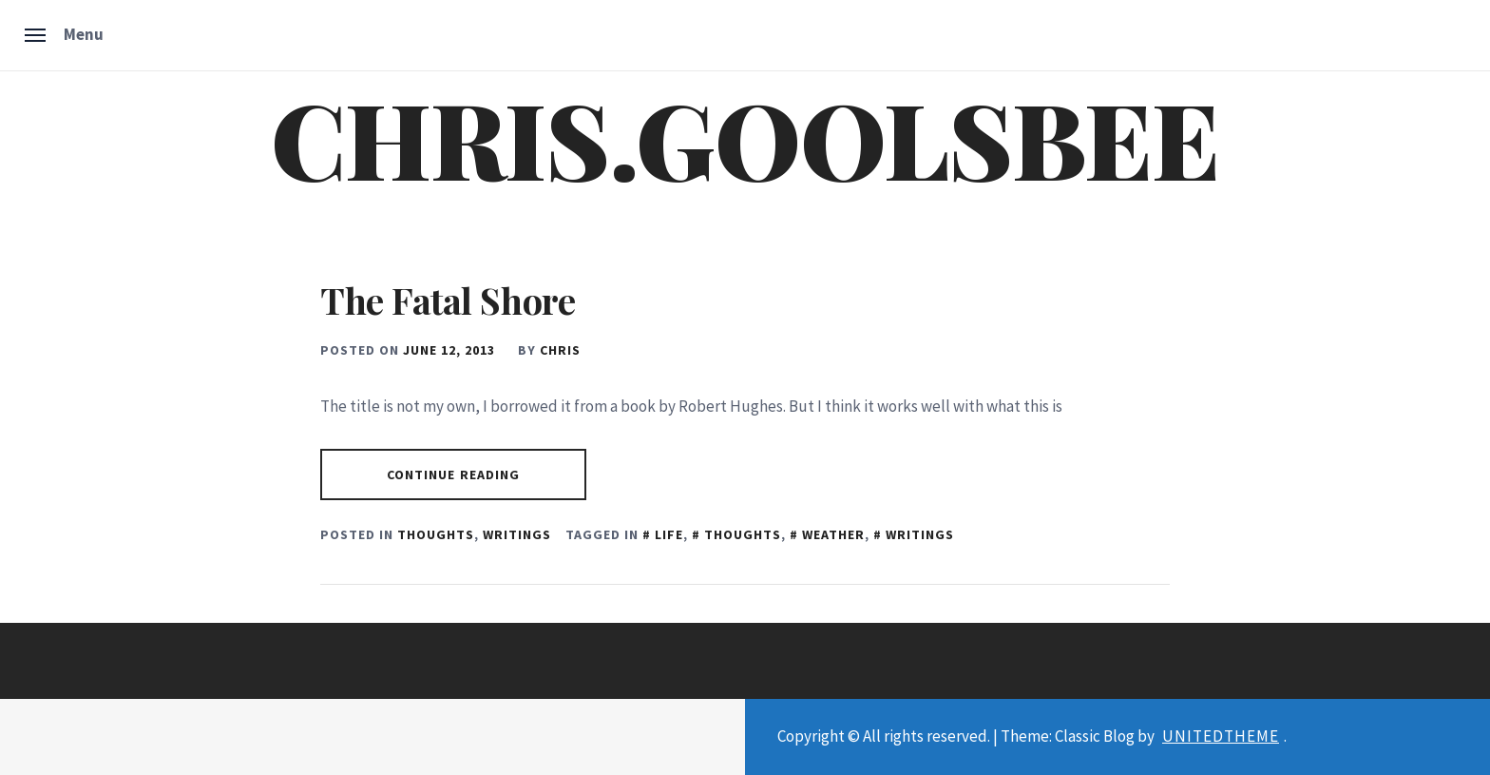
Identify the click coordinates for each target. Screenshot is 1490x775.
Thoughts (435, 534)
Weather (833, 534)
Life (669, 534)
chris (560, 349)
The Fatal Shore (447, 300)
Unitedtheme (1220, 736)
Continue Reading (454, 474)
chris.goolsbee (744, 137)
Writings (517, 534)
